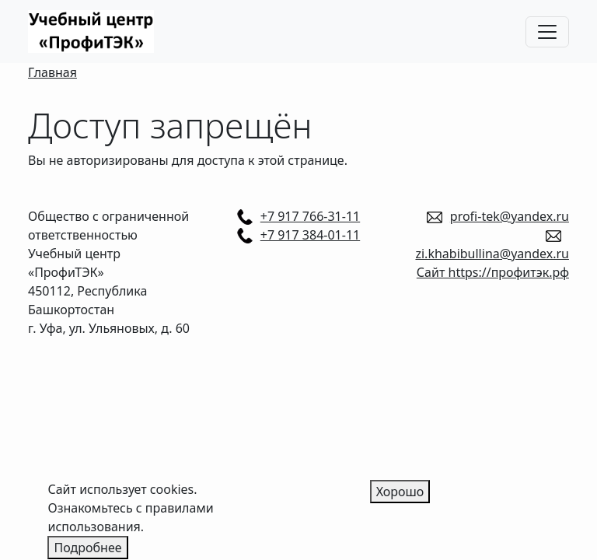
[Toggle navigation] (547, 31)
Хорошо (400, 496)
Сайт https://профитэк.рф (493, 272)
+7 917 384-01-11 (310, 234)
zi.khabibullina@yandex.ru (492, 253)
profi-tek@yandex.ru (509, 216)
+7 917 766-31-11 (310, 216)
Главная (52, 72)
